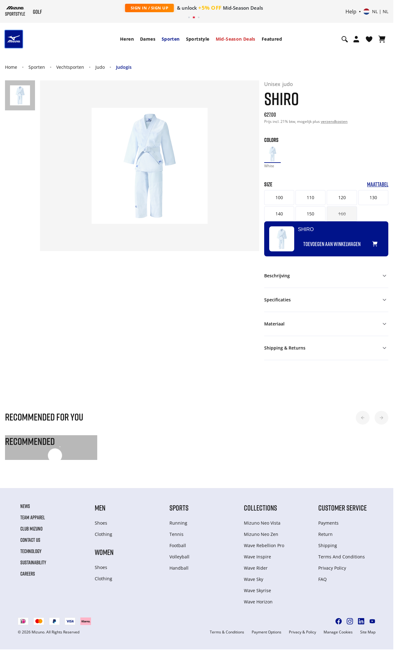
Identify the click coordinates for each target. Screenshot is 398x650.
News (25, 507)
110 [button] (312, 198)
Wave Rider (256, 569)
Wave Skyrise (257, 591)
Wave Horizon (258, 602)
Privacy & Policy (302, 633)
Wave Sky (253, 580)
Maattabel (383, 185)
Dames (147, 39)
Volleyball (179, 557)
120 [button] (345, 198)
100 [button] (280, 198)
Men (100, 508)
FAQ (322, 580)
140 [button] (280, 214)
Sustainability (33, 563)
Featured (272, 39)
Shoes (101, 524)
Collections (260, 508)
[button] (363, 418)
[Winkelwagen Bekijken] (381, 39)
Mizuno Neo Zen (261, 535)
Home (11, 67)
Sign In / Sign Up (150, 8)
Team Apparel (32, 518)
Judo (100, 67)
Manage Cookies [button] (338, 633)
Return (325, 535)
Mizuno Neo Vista (262, 524)
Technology (31, 552)
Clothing (103, 535)
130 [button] (378, 198)
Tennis (176, 535)
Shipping (327, 546)
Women (104, 552)
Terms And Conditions (341, 557)
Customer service (342, 508)
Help (350, 11)
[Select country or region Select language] (375, 11)
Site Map (367, 633)
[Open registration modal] (356, 39)
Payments (328, 524)
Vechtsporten (70, 67)
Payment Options (266, 633)
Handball (179, 569)
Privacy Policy (332, 569)
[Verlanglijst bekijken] (369, 39)
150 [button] (312, 214)
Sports (179, 508)
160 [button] (345, 214)
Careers (27, 574)
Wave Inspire (257, 557)
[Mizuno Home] (15, 11)
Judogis (124, 67)
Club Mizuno (31, 529)
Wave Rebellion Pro (264, 546)
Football (177, 546)
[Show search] (345, 39)
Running (178, 524)
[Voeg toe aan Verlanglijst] (386, 241)
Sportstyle (197, 39)
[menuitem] (127, 39)
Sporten (171, 39)
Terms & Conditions (227, 633)
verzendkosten (334, 121)
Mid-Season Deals (235, 39)
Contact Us (30, 540)
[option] (273, 154)
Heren (127, 39)
